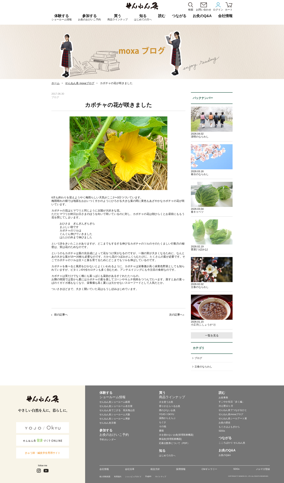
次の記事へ (176, 314)
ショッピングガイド (133, 477)
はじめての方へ (167, 455)
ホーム (55, 83)
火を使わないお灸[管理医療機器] (176, 434)
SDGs (222, 430)
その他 (162, 426)
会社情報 (104, 469)
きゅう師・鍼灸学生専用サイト (42, 452)
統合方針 (155, 469)
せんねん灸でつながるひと (233, 410)
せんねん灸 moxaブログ (79, 83)
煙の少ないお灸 (167, 410)
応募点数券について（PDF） (174, 443)
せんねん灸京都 (107, 422)
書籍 (161, 430)
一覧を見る (212, 335)
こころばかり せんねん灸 (232, 442)
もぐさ (162, 422)
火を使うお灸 (166, 402)
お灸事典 (223, 397)
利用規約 (117, 477)
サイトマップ (160, 477)
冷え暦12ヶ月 (226, 406)
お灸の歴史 (224, 422)
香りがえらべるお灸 (169, 406)
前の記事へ (61, 314)
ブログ (198, 358)
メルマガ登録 (263, 469)
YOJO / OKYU (166, 414)
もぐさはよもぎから (229, 426)
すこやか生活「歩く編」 (232, 401)
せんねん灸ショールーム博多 (114, 418)
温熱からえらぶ (167, 418)
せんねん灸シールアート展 (233, 418)
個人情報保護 (104, 477)
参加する (89, 17)
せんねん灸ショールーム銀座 (114, 402)
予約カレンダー (107, 439)
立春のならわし (203, 366)
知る (143, 17)
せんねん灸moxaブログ (231, 414)
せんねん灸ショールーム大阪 (114, 414)
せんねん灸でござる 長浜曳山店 (117, 410)
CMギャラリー (209, 469)
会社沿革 (129, 469)
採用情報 (180, 469)
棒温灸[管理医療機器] (170, 439)
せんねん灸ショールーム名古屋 (115, 406)
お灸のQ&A (202, 16)
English (148, 476)
